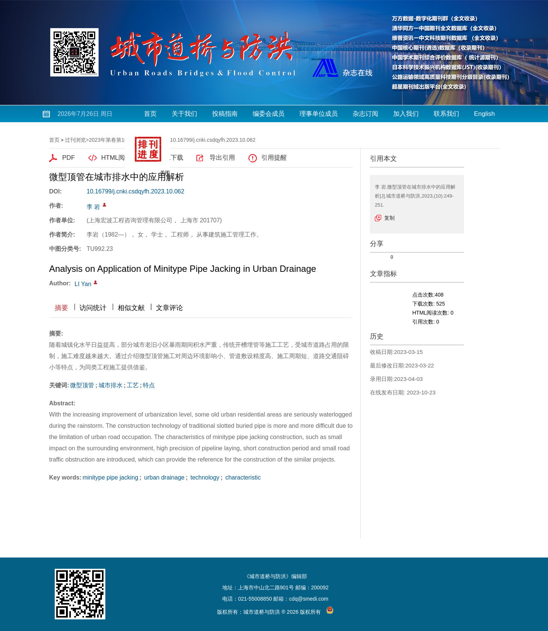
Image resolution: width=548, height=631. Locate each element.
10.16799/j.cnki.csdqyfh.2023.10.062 (135, 191)
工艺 (133, 385)
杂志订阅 (365, 113)
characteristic (242, 477)
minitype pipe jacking (110, 477)
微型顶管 (82, 385)
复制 (389, 218)
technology (204, 477)
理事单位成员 (318, 113)
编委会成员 (268, 113)
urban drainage (163, 477)
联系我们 (446, 113)
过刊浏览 (75, 140)
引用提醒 (274, 157)
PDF (68, 157)
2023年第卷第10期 (111, 140)
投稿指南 (225, 113)
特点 (149, 385)
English (484, 113)
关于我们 (184, 113)
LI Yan (83, 284)
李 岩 (93, 207)
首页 (150, 113)
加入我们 (406, 113)
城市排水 (111, 385)
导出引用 (222, 157)
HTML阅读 (116, 157)
